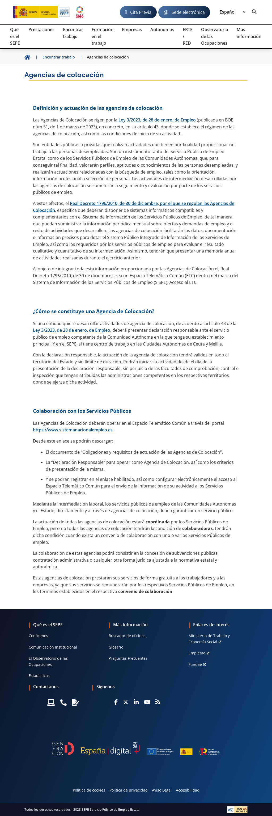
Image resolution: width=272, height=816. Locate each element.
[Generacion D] (136, 748)
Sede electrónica (188, 12)
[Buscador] (254, 12)
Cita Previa (140, 12)
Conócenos (38, 635)
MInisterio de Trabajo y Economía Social (209, 638)
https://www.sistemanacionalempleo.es (73, 430)
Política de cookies (89, 790)
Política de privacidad (128, 790)
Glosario (116, 647)
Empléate (197, 652)
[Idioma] (232, 12)
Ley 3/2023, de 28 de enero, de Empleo (156, 120)
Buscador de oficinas (127, 635)
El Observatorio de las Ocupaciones (48, 661)
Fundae (195, 664)
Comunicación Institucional (53, 647)
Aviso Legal (162, 790)
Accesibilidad (187, 790)
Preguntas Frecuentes (128, 658)
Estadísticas (39, 675)
